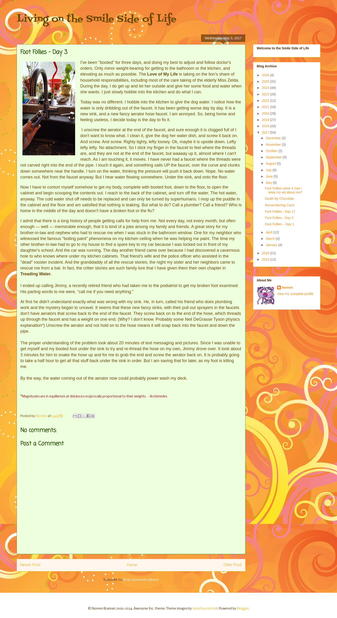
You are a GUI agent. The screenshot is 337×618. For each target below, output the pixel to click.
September (274, 157)
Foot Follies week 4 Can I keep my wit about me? (283, 190)
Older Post (232, 565)
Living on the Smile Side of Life (96, 19)
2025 (266, 81)
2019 (266, 120)
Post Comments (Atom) (141, 580)
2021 (266, 107)
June (270, 176)
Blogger (243, 609)
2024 (266, 88)
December (274, 138)
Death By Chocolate (279, 198)
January (272, 245)
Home (132, 565)
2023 (266, 94)
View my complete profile (295, 294)
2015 (266, 259)
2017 (266, 132)
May (269, 183)
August (271, 163)
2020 (266, 113)
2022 (266, 100)
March (271, 238)
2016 (266, 253)
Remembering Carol (279, 205)
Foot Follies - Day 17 (280, 211)
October (272, 151)
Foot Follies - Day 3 (279, 218)
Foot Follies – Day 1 (279, 224)
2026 (266, 75)
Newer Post (30, 565)
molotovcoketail (204, 609)
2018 (266, 126)
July (269, 170)
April (269, 232)
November (274, 144)
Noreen (287, 287)
